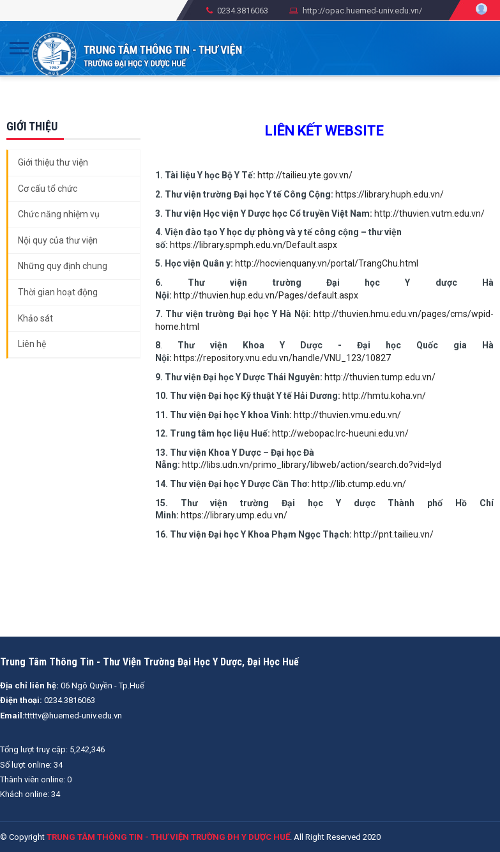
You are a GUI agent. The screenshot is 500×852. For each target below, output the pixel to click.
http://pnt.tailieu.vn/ (394, 534)
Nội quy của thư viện (58, 240)
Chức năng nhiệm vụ (59, 214)
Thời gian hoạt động (58, 292)
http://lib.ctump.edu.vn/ (359, 484)
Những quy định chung (62, 266)
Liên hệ (32, 344)
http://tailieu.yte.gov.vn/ (304, 175)
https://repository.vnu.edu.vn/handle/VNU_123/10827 (282, 358)
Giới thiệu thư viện (53, 162)
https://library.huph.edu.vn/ (389, 194)
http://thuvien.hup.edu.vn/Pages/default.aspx (266, 295)
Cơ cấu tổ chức (47, 188)
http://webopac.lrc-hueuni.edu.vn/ (340, 433)
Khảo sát (35, 318)
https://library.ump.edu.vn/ (234, 515)
